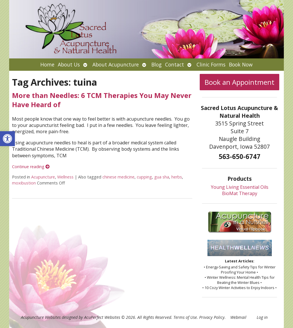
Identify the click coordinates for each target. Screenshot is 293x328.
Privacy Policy (212, 317)
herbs (176, 177)
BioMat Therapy (239, 193)
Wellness (65, 177)
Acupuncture (43, 177)
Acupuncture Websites (41, 317)
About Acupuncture (115, 64)
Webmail (238, 317)
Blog (156, 64)
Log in (262, 317)
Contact (174, 64)
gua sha (161, 177)
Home (47, 64)
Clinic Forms (211, 64)
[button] (7, 138)
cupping (144, 177)
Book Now (241, 64)
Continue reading (31, 166)
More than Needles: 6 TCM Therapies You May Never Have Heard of (101, 100)
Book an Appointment (239, 82)
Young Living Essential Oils (239, 187)
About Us (69, 64)
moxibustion (24, 183)
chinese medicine (118, 177)
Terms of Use (185, 317)
